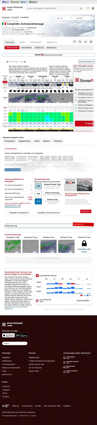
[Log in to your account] (88, 8)
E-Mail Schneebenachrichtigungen (42, 361)
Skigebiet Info (52, 42)
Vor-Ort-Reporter (35, 368)
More (5, 98)
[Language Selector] (14, 343)
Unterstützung (27, 406)
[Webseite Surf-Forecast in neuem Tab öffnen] (6, 2)
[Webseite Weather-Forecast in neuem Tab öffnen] (33, 2)
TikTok (4, 393)
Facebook (6, 386)
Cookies (33, 415)
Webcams (46, 141)
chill (5, 120)
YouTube (5, 396)
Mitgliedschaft (34, 357)
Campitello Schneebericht (18, 213)
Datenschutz (24, 415)
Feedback (67, 406)
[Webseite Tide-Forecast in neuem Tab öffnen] (24, 2)
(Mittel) (26, 47)
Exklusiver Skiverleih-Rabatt (48, 55)
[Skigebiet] (83, 18)
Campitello (24, 17)
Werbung (15, 406)
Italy (15, 17)
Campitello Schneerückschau (48, 213)
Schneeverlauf (35, 42)
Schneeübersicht (8, 364)
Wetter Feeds (34, 371)
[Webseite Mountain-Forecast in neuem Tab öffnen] (15, 2)
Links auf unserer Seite (52, 406)
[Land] (64, 18)
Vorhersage (9, 42)
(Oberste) (12, 47)
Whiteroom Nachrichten (11, 368)
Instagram (6, 390)
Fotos (4, 371)
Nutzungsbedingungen (9, 415)
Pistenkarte (58, 141)
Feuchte (5, 123)
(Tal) (39, 47)
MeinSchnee (7, 374)
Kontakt (38, 406)
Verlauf (36, 141)
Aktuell (22, 42)
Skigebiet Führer (24, 141)
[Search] (81, 8)
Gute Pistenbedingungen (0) (13, 206)
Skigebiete (6, 17)
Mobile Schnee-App (36, 364)
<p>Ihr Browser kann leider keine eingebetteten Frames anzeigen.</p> (63, 289)
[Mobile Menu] (93, 8)
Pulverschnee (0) (10, 205)
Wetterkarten (51, 47)
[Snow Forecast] (12, 8)
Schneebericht (9, 141)
